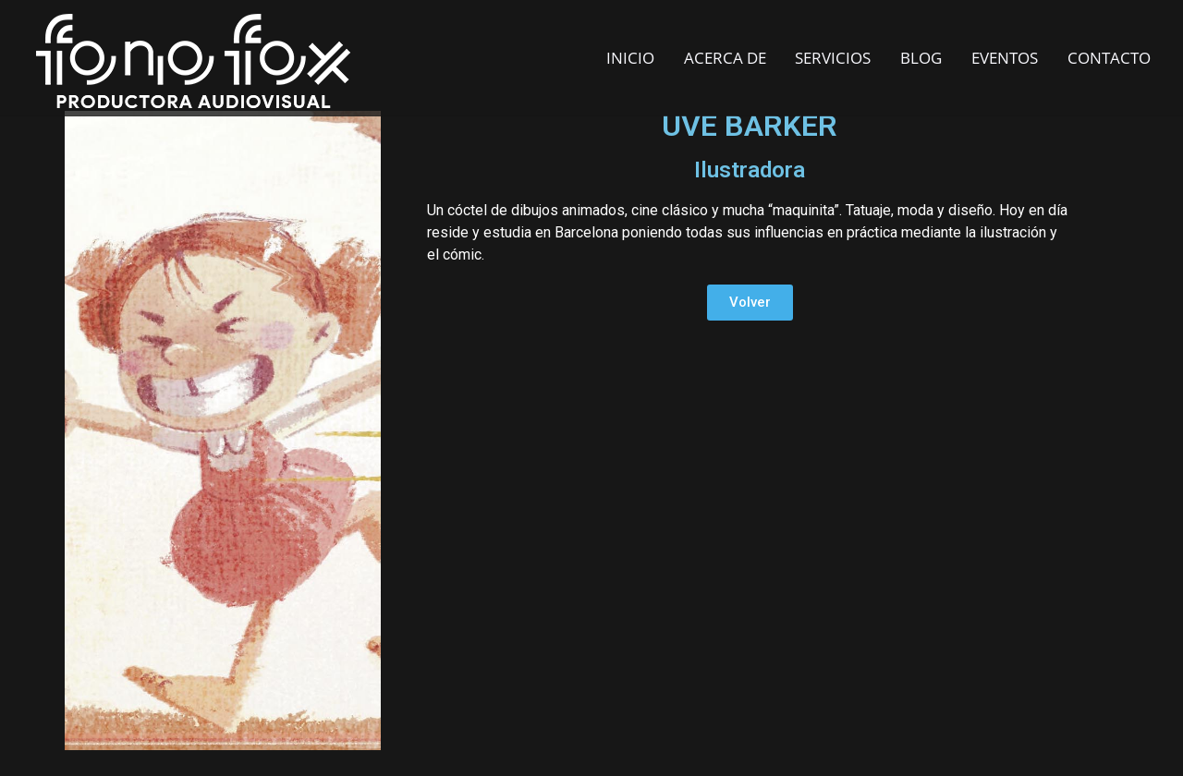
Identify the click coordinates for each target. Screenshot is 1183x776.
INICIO (630, 57)
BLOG (921, 57)
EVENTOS (1004, 57)
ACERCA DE (725, 57)
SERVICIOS (833, 57)
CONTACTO (1109, 57)
